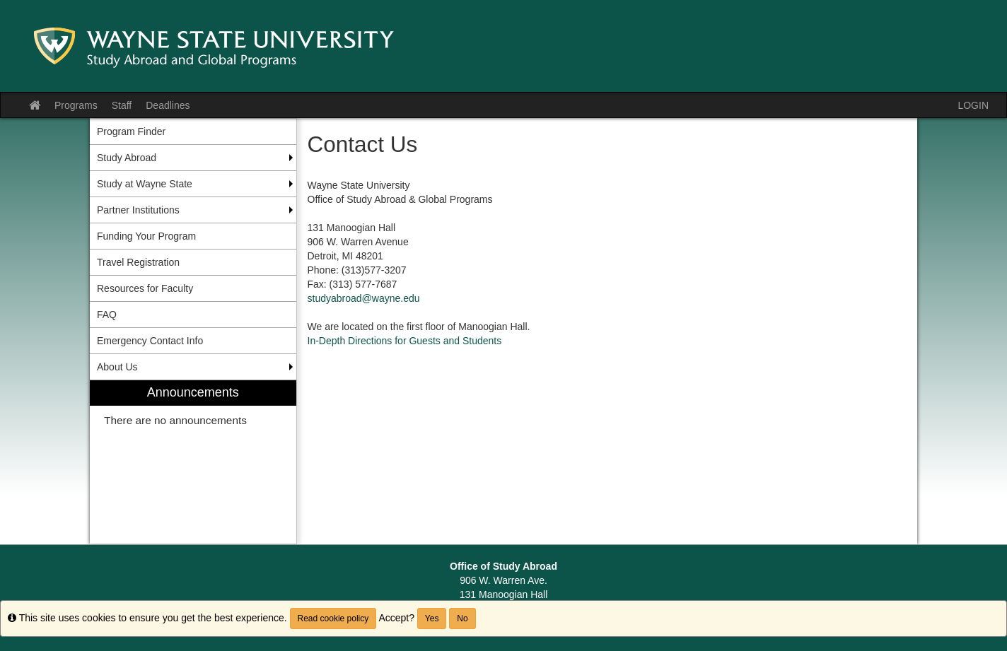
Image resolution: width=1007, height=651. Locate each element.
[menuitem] (193, 462)
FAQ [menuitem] (107, 314)
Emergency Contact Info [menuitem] (150, 340)
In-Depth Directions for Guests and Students (405, 340)
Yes (432, 618)
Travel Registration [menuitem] (138, 262)
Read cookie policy (333, 618)
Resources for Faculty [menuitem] (145, 288)
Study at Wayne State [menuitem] (144, 183)
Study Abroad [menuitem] (126, 157)
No (462, 618)
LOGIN (973, 105)
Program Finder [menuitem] (131, 131)
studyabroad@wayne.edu (364, 298)
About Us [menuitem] (117, 367)
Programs (76, 105)
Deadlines (168, 105)
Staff (122, 105)
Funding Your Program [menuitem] (146, 236)
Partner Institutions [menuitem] (138, 210)
